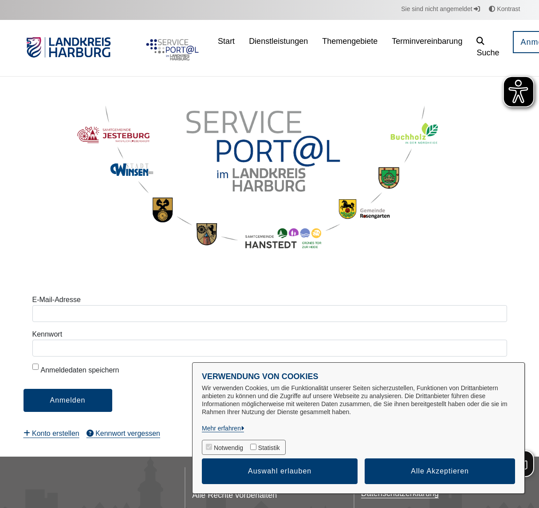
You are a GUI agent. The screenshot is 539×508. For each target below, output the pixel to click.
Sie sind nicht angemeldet (440, 8)
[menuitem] (226, 48)
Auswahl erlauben (279, 471)
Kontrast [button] (504, 8)
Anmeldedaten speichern (75, 369)
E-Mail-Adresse (56, 299)
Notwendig (228, 447)
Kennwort (47, 334)
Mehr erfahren (221, 428)
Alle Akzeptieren (440, 471)
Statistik (269, 447)
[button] (487, 48)
